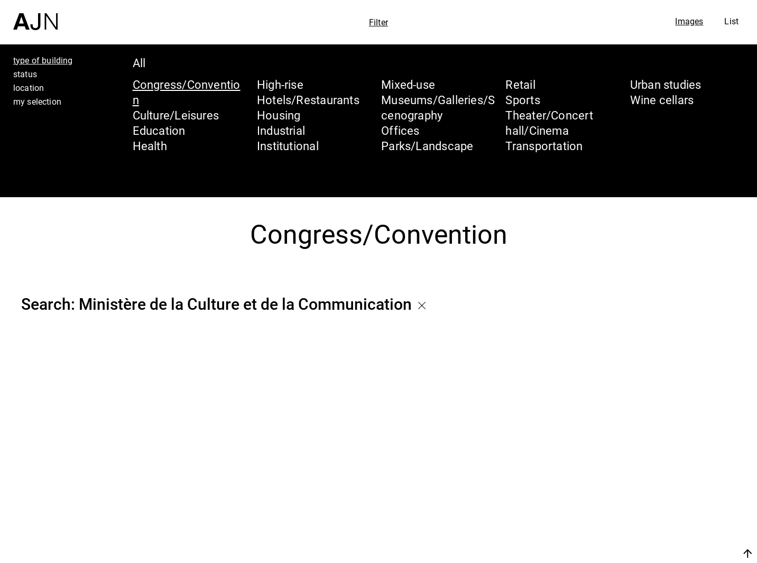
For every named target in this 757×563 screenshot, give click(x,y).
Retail (520, 84)
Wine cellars (662, 99)
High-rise (280, 84)
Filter (378, 22)
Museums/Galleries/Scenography (438, 107)
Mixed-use (408, 84)
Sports (522, 99)
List (731, 21)
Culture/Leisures (176, 115)
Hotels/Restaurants (308, 99)
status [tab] (25, 74)
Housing (279, 115)
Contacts (655, 527)
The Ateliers (665, 487)
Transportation (544, 145)
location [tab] (28, 88)
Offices (400, 130)
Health (150, 145)
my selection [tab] (37, 101)
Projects (652, 507)
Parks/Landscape (427, 145)
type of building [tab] (43, 60)
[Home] (35, 15)
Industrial (281, 130)
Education (159, 130)
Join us (636, 553)
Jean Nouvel (667, 467)
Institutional (288, 145)
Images (689, 21)
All (139, 62)
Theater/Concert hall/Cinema (549, 122)
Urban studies (665, 84)
